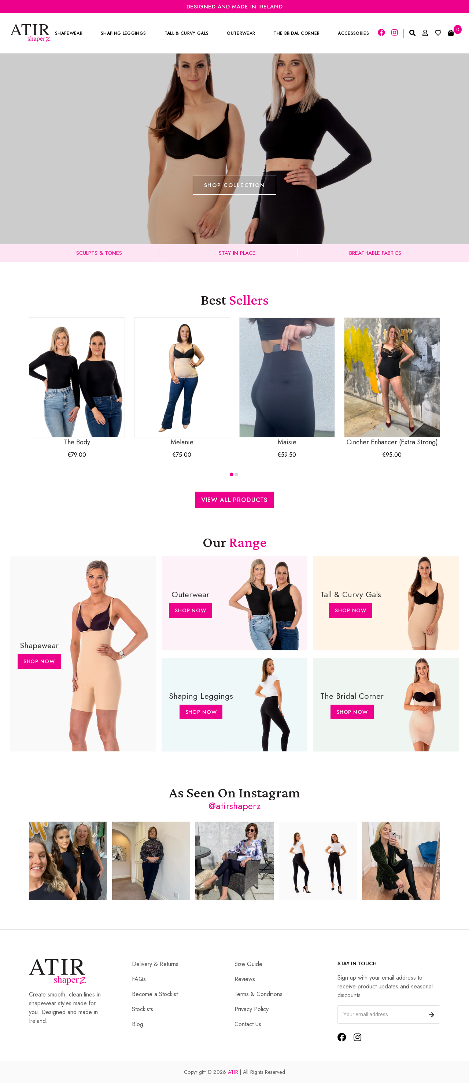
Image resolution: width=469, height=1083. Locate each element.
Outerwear (241, 33)
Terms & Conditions (258, 994)
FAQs (139, 979)
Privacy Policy (251, 1009)
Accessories (353, 33)
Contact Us (247, 1024)
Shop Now (39, 661)
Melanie (182, 382)
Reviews (244, 979)
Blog (137, 1024)
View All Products (234, 499)
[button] (231, 474)
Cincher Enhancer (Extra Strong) (392, 382)
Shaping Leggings (123, 33)
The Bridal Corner (296, 33)
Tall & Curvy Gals (187, 33)
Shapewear (68, 33)
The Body (77, 382)
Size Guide (248, 964)
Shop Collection (234, 185)
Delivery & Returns (155, 964)
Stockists (142, 1009)
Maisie (287, 382)
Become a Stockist (155, 994)
